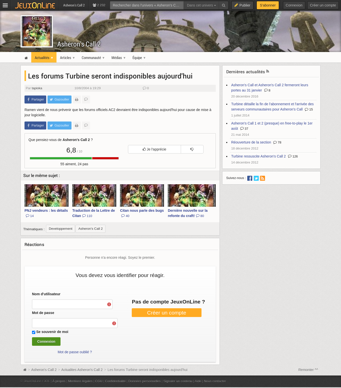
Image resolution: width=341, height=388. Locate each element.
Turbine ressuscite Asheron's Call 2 (258, 156)
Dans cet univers (201, 5)
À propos (59, 381)
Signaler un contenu (177, 381)
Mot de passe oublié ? (75, 352)
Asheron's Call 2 (79, 43)
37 (244, 128)
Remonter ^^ (308, 370)
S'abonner (268, 5)
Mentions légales (80, 381)
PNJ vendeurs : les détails (46, 213)
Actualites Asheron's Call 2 (81, 370)
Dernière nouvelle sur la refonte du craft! (188, 213)
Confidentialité (115, 381)
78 (277, 142)
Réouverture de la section (251, 142)
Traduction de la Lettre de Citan (93, 213)
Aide (198, 381)
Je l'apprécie (154, 149)
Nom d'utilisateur (46, 294)
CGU (98, 381)
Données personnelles (144, 381)
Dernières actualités (245, 71)
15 (309, 109)
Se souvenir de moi (52, 332)
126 (293, 156)
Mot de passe (43, 313)
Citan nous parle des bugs (142, 213)
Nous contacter (215, 381)
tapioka (37, 88)
